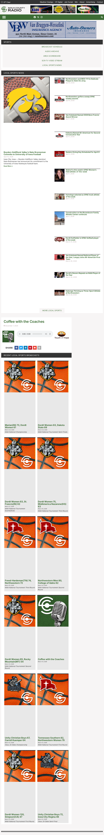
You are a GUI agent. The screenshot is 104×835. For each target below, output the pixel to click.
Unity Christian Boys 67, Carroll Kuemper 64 (17, 739)
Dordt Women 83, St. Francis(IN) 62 (16, 502)
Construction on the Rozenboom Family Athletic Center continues (82, 213)
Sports (7, 42)
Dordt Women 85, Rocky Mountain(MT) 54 (18, 660)
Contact (100, 2)
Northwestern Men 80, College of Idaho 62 (50, 581)
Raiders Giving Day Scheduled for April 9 (82, 152)
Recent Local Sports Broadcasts (21, 355)
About (82, 2)
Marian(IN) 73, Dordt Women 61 (15, 426)
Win (76, 2)
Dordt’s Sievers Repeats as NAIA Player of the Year (83, 274)
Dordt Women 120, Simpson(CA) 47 (14, 815)
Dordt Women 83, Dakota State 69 (51, 426)
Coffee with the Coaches (51, 659)
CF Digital (58, 2)
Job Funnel (68, 2)
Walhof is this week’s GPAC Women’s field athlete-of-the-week (81, 171)
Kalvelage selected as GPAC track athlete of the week (82, 196)
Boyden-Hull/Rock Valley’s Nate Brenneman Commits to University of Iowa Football (25, 153)
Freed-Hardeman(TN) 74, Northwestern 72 (18, 581)
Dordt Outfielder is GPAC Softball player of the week (82, 239)
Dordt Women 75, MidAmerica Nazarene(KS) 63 (52, 504)
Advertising (90, 2)
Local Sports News (14, 73)
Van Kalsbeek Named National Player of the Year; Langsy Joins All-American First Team (83, 257)
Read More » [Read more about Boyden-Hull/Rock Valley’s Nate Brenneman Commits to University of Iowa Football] (8, 166)
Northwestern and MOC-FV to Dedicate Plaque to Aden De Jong (82, 80)
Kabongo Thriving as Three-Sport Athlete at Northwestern (83, 292)
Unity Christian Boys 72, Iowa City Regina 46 (50, 815)
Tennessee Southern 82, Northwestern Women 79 (51, 739)
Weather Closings (46, 2)
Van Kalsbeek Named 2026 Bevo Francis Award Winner (82, 116)
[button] (4, 17)
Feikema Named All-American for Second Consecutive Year (83, 134)
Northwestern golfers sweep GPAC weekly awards (80, 97)
